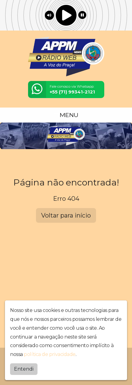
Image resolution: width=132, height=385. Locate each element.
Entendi (24, 369)
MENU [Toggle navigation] (66, 115)
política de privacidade (50, 354)
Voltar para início (66, 215)
